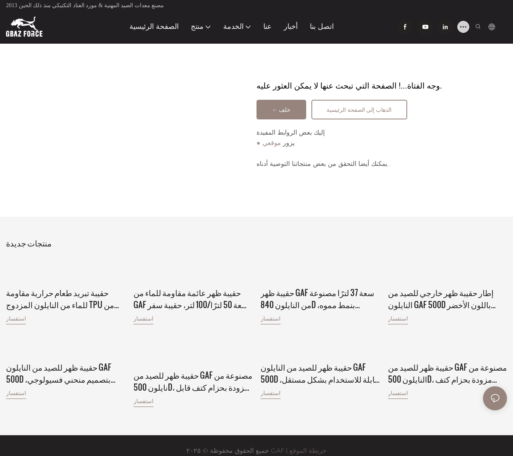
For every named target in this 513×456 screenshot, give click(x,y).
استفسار (16, 318)
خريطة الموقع (308, 440)
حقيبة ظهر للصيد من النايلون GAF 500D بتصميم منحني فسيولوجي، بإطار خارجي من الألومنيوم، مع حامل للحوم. (64, 364)
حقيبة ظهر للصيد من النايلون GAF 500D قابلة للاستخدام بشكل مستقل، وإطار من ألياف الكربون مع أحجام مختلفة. (320, 364)
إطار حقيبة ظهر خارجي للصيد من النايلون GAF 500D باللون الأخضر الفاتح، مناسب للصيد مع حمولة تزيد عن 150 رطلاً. (444, 298)
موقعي (272, 144)
